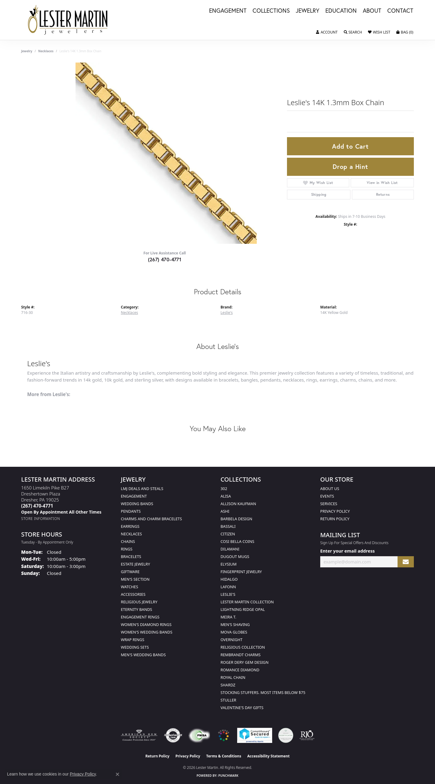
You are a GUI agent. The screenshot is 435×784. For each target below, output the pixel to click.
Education (341, 11)
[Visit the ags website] (139, 735)
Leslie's (227, 312)
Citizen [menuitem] (228, 534)
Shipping (319, 194)
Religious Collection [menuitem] (243, 647)
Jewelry (307, 11)
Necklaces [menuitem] (131, 534)
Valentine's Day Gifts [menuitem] (242, 707)
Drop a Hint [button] (350, 166)
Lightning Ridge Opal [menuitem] (243, 609)
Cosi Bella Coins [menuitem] (237, 541)
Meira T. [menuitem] (228, 617)
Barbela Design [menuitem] (236, 518)
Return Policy (335, 518)
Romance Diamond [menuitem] (240, 670)
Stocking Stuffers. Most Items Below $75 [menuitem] (263, 692)
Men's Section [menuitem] (135, 579)
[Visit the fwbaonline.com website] (199, 735)
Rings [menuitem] (126, 549)
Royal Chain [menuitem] (233, 677)
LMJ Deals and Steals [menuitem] (142, 488)
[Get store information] (40, 518)
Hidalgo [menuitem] (229, 579)
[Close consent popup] (117, 774)
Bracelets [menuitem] (131, 556)
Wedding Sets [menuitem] (135, 647)
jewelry (26, 51)
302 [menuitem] (224, 488)
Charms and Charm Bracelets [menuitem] (151, 518)
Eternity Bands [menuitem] (136, 609)
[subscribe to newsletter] (406, 561)
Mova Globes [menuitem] (234, 632)
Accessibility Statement (268, 756)
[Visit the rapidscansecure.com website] (254, 735)
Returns (383, 194)
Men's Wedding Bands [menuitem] (143, 654)
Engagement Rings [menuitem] (140, 617)
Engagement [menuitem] (134, 496)
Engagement (227, 11)
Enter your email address (347, 551)
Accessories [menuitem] (133, 594)
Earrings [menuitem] (130, 526)
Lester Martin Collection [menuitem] (247, 602)
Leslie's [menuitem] (228, 594)
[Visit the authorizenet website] (173, 735)
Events (327, 496)
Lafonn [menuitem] (228, 586)
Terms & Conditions (223, 756)
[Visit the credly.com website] (285, 735)
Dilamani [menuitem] (230, 549)
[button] (326, 32)
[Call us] (61, 512)
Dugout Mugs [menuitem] (235, 556)
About (372, 11)
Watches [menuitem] (129, 586)
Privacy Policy (335, 511)
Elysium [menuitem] (229, 564)
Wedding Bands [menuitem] (137, 503)
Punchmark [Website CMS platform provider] (228, 775)
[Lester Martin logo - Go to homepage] (68, 20)
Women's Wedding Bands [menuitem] (146, 632)
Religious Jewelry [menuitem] (139, 602)
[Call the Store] (37, 506)
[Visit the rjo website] (306, 735)
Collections (271, 11)
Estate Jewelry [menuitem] (135, 564)
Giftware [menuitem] (130, 571)
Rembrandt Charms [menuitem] (241, 654)
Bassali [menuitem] (228, 526)
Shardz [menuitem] (228, 685)
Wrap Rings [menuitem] (132, 639)
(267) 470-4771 (165, 259)
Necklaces (46, 51)
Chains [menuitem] (128, 541)
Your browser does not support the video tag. (166, 153)
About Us (329, 488)
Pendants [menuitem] (131, 511)
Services (328, 503)
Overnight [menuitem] (232, 639)
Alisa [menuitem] (226, 496)
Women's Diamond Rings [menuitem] (146, 624)
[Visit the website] (223, 735)
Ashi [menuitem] (225, 511)
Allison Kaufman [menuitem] (238, 503)
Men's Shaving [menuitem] (235, 624)
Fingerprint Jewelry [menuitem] (241, 571)
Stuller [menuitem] (228, 700)
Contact (400, 11)
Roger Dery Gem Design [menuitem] (245, 662)
